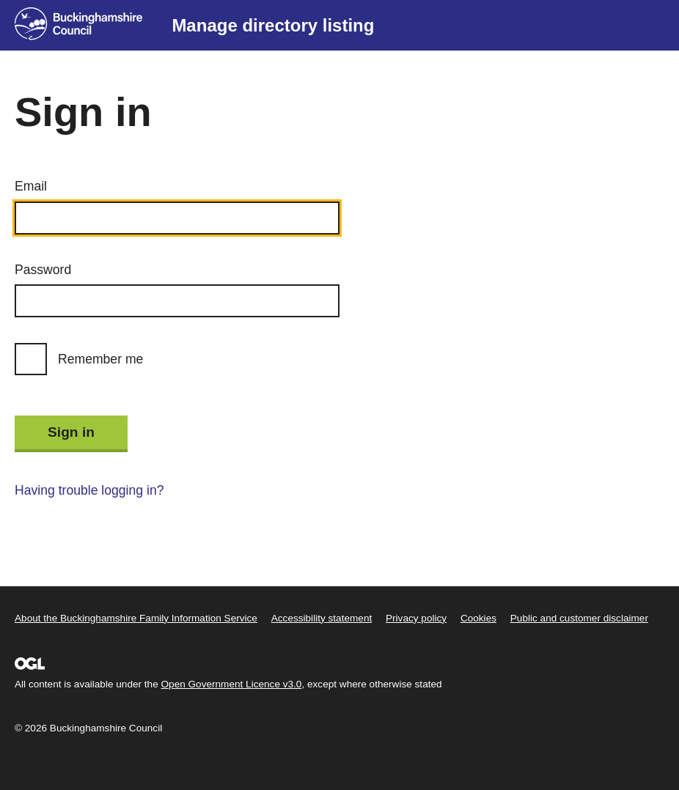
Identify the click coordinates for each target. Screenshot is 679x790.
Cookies (478, 618)
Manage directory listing (273, 25)
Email (31, 186)
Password (43, 269)
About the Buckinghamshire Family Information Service (136, 618)
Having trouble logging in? (89, 490)
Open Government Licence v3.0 (231, 684)
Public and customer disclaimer (579, 618)
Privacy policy (416, 618)
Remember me (100, 359)
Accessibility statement (321, 618)
